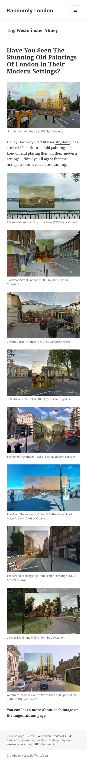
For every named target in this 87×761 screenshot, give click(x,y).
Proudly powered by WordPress (27, 756)
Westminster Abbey (19, 744)
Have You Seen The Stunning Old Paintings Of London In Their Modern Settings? (42, 60)
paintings (42, 740)
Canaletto (13, 740)
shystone (62, 142)
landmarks (27, 740)
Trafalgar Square (60, 740)
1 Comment (46, 744)
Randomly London (30, 10)
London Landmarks (53, 736)
